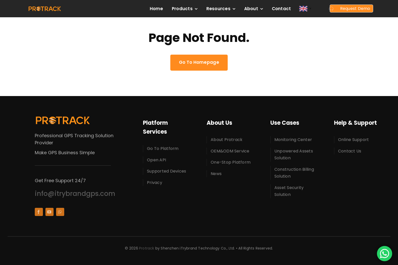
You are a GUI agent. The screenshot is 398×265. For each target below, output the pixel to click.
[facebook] (39, 212)
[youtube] (49, 212)
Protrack (146, 248)
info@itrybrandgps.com (75, 193)
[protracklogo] (44, 8)
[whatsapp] (60, 212)
